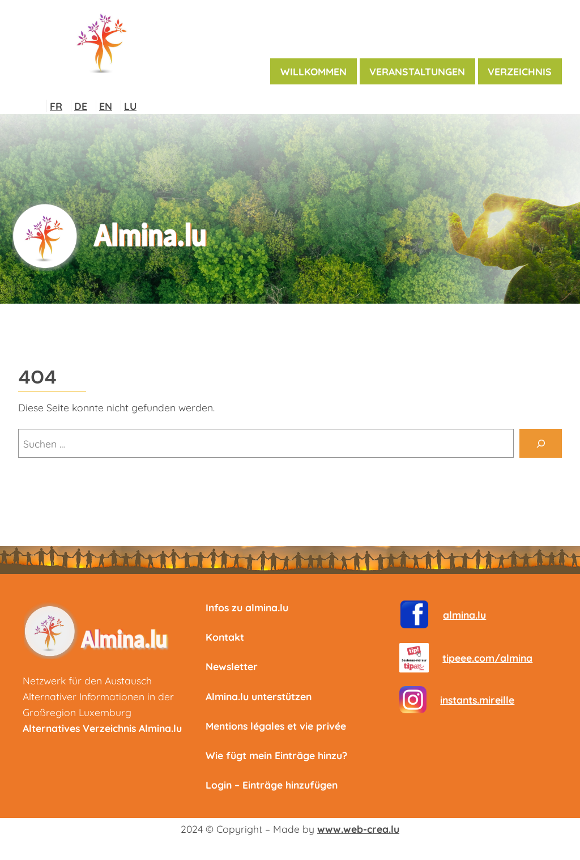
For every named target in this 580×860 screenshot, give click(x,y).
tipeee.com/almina (487, 658)
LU (130, 106)
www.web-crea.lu (358, 829)
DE (80, 106)
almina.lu (464, 614)
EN (105, 106)
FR (56, 106)
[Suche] (540, 443)
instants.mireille (477, 699)
